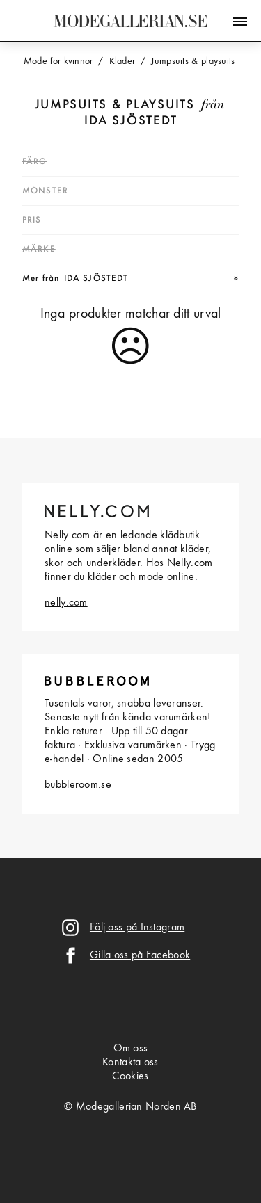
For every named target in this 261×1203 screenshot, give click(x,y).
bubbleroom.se (78, 785)
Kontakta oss (130, 1062)
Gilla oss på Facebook (140, 955)
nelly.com (66, 602)
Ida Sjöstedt (130, 121)
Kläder (122, 61)
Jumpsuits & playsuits (115, 105)
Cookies (130, 1076)
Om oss (130, 1048)
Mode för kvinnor (58, 61)
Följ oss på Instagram (137, 927)
